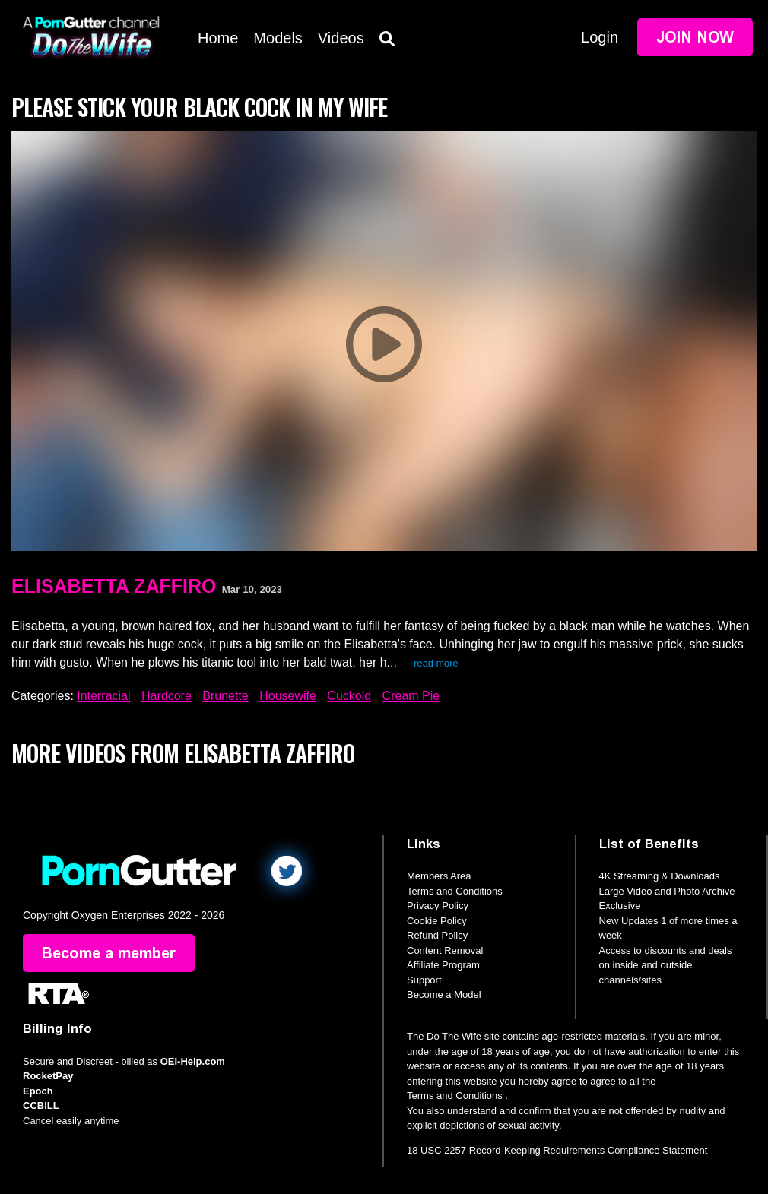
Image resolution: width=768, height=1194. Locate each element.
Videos (341, 38)
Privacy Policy (437, 905)
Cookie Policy (437, 920)
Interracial (103, 695)
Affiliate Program (443, 965)
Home (218, 38)
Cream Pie (411, 695)
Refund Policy (437, 935)
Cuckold (349, 695)
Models (277, 38)
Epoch (38, 1091)
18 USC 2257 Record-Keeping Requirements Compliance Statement (557, 1150)
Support (424, 980)
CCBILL (41, 1105)
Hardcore (166, 695)
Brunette (225, 695)
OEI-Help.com (192, 1061)
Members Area (439, 876)
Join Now (695, 37)
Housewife (287, 695)
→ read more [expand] (430, 663)
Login (599, 37)
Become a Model (444, 994)
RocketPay (48, 1076)
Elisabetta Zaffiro (113, 586)
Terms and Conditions (455, 891)
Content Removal (445, 950)
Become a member (109, 953)
